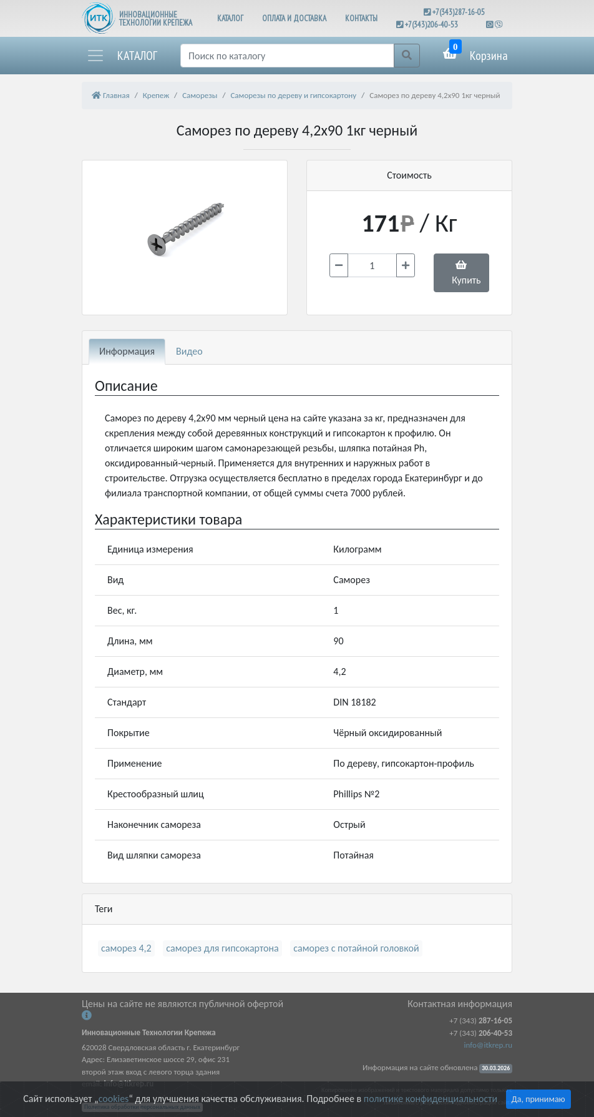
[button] (122, 55)
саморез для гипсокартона (222, 948)
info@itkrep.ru (488, 1045)
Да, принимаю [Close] (538, 1099)
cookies (114, 1099)
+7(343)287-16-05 (458, 12)
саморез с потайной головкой (356, 948)
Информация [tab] (127, 351)
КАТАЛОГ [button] (230, 18)
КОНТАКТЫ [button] (361, 18)
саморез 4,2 (126, 948)
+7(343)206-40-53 (431, 24)
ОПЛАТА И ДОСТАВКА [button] (294, 18)
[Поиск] (287, 55)
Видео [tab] (189, 351)
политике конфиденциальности (430, 1099)
